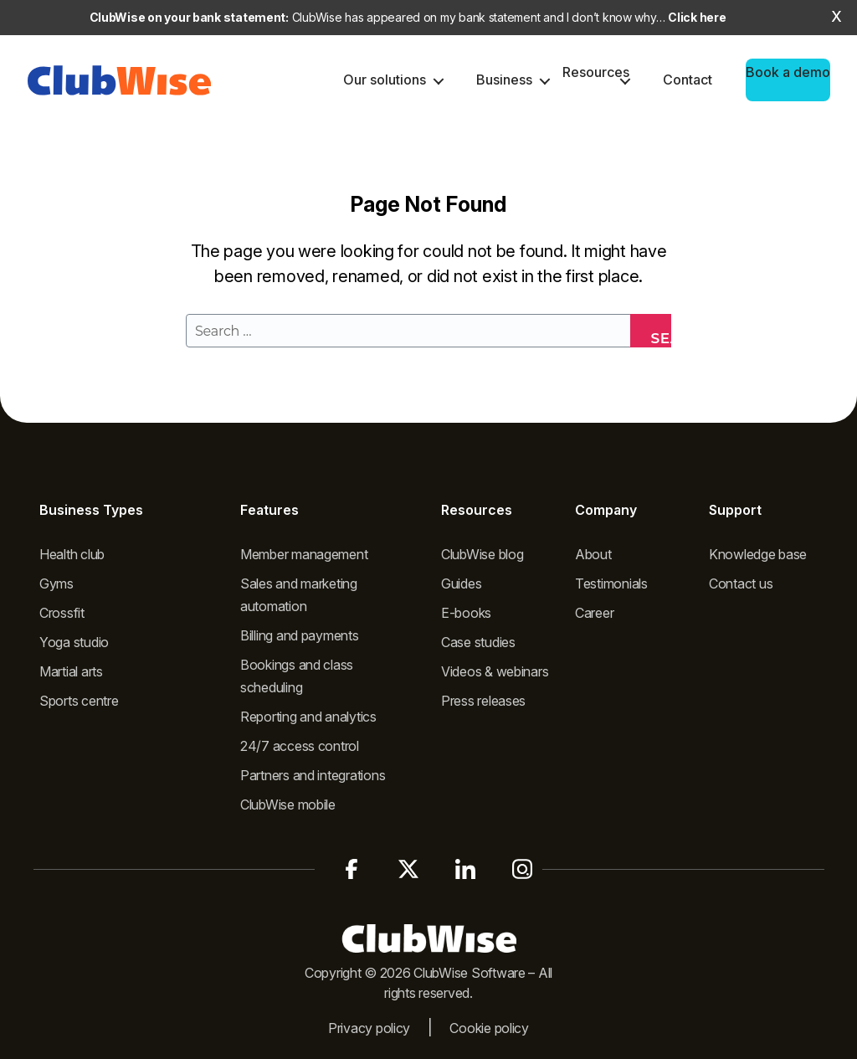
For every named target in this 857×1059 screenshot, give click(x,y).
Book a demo (788, 72)
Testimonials (611, 583)
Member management (303, 554)
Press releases (483, 700)
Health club (72, 554)
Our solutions (384, 79)
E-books (466, 612)
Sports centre (79, 700)
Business (504, 79)
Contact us (740, 583)
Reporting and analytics (308, 716)
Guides (461, 583)
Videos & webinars (494, 671)
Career (594, 612)
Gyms (56, 583)
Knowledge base (758, 554)
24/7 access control (299, 746)
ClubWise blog (482, 554)
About (593, 554)
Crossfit (62, 612)
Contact (687, 79)
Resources (595, 72)
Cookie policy (489, 1028)
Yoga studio (74, 642)
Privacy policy (369, 1028)
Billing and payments (299, 635)
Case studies (478, 642)
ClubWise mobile (288, 804)
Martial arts (71, 671)
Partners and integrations (312, 775)
